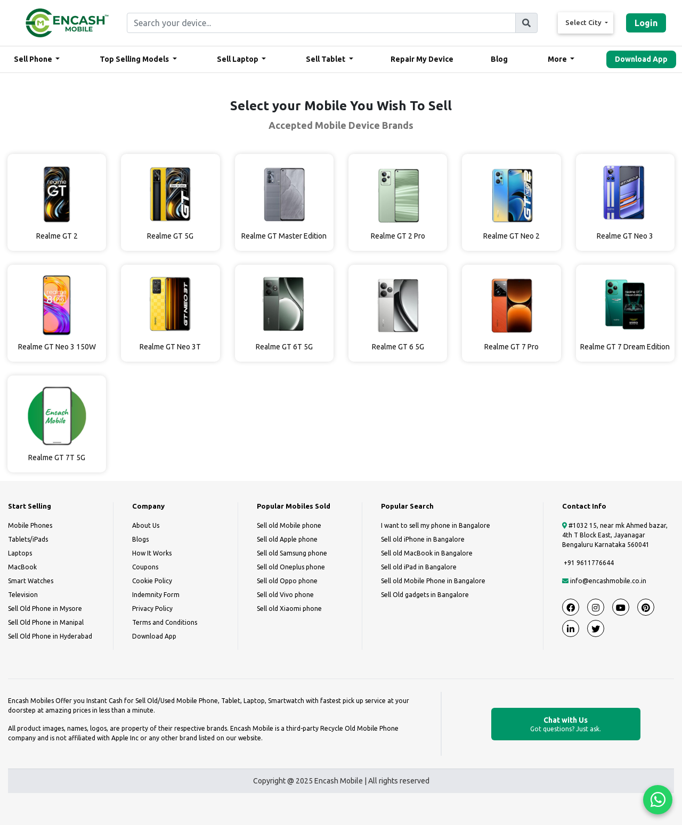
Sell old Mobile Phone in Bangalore (433, 580)
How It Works (152, 553)
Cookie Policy (152, 580)
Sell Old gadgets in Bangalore (425, 594)
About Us (145, 525)
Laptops (20, 553)
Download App (641, 59)
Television (23, 594)
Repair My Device (422, 59)
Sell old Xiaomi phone (289, 608)
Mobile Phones (30, 525)
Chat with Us (566, 724)
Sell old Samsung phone (292, 553)
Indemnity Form (156, 594)
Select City (584, 22)
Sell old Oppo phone (287, 580)
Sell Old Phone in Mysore (45, 608)
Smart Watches (30, 580)
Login (646, 23)
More (558, 59)
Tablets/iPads (28, 539)
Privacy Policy (152, 608)
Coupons (145, 566)
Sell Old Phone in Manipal (46, 622)
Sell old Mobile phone (289, 525)
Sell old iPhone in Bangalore (423, 539)
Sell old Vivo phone (285, 594)
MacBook (22, 566)
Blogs (140, 539)
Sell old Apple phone (287, 539)
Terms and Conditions (164, 622)
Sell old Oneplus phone (291, 566)
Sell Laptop (238, 59)
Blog (499, 59)
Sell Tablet (326, 59)
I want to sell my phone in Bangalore (435, 525)
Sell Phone (34, 59)
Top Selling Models (135, 59)
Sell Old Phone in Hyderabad (50, 636)
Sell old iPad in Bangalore (419, 566)
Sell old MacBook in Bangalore (427, 553)
